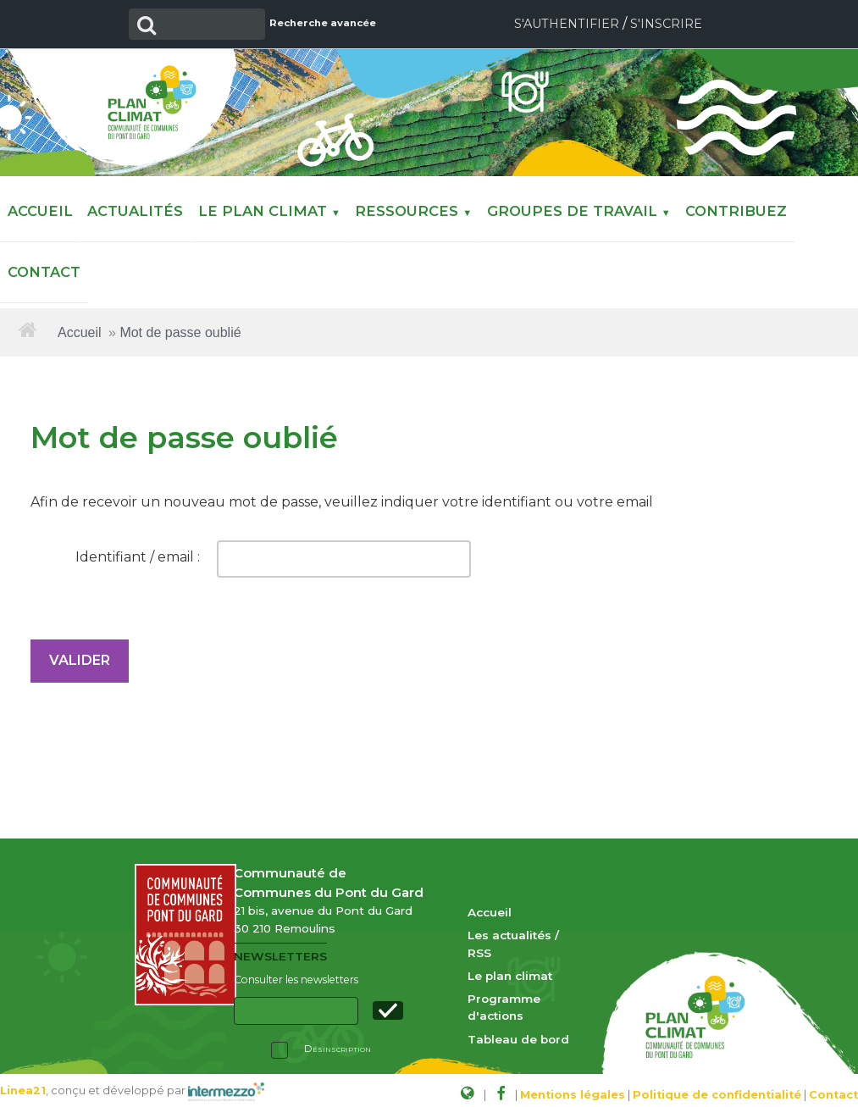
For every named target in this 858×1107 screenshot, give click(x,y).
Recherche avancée (313, 23)
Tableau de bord (518, 1032)
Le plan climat (510, 969)
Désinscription (337, 1043)
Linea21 (23, 1083)
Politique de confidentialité (717, 1088)
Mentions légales (572, 1088)
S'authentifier (566, 23)
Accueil (80, 326)
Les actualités (509, 929)
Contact (833, 1088)
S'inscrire (666, 23)
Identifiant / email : (137, 551)
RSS (479, 946)
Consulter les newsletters (296, 973)
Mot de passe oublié (180, 326)
